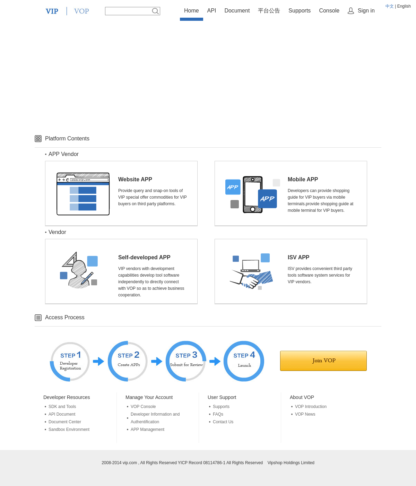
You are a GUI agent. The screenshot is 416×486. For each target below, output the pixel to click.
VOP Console (143, 406)
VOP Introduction (311, 406)
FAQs (218, 414)
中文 (389, 6)
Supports (299, 11)
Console (329, 11)
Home (191, 11)
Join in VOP (323, 361)
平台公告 (269, 11)
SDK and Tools (62, 406)
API (211, 11)
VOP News (305, 414)
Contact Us (223, 421)
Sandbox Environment (69, 429)
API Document (62, 414)
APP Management (147, 429)
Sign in (366, 11)
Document (237, 11)
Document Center (65, 421)
